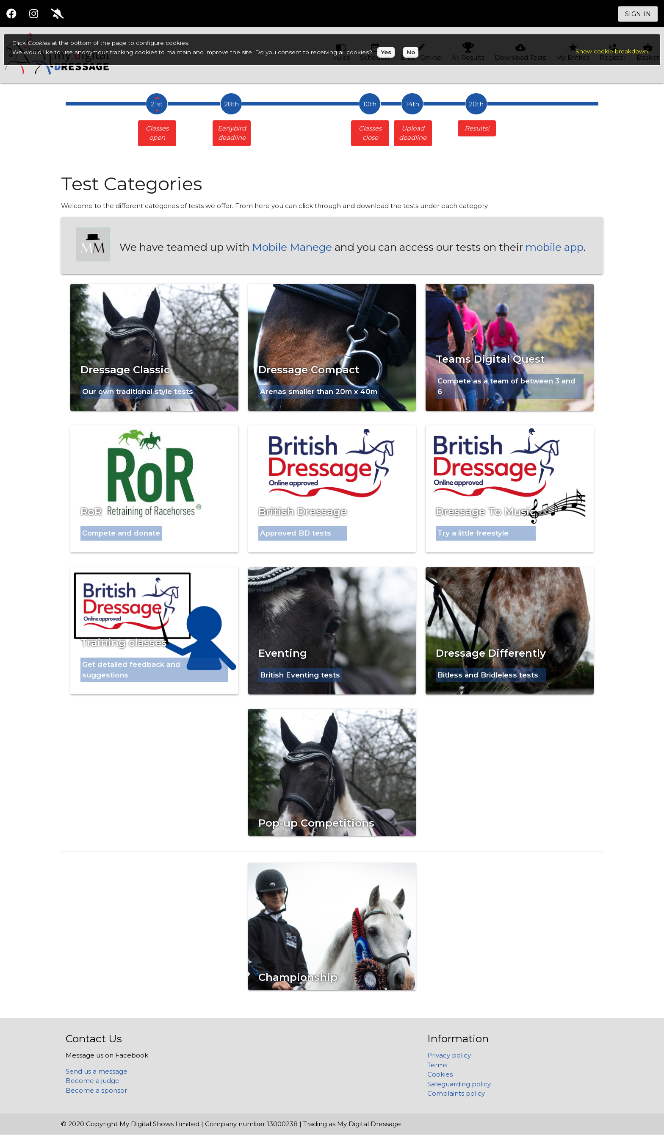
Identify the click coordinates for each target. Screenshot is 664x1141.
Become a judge (92, 1081)
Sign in (638, 14)
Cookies (440, 1074)
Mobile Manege (292, 247)
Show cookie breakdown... (613, 51)
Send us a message (96, 1071)
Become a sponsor (96, 1090)
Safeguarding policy (459, 1084)
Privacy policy (449, 1055)
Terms (437, 1065)
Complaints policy (456, 1093)
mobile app (555, 247)
